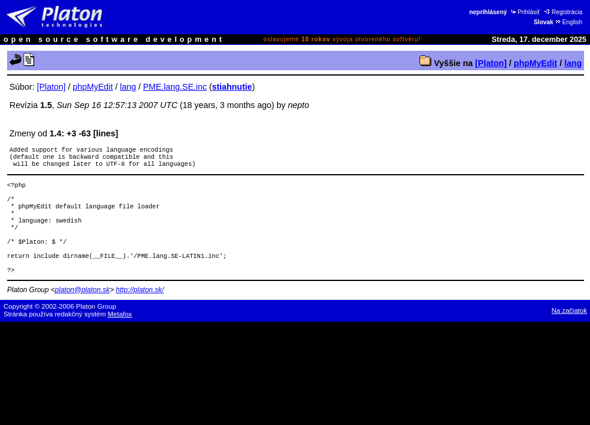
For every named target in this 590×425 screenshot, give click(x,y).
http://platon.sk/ (139, 309)
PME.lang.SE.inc (174, 86)
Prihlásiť (525, 12)
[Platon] (491, 63)
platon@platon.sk (82, 309)
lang (573, 63)
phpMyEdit (536, 63)
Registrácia (563, 12)
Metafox (120, 332)
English (568, 22)
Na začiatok (569, 329)
